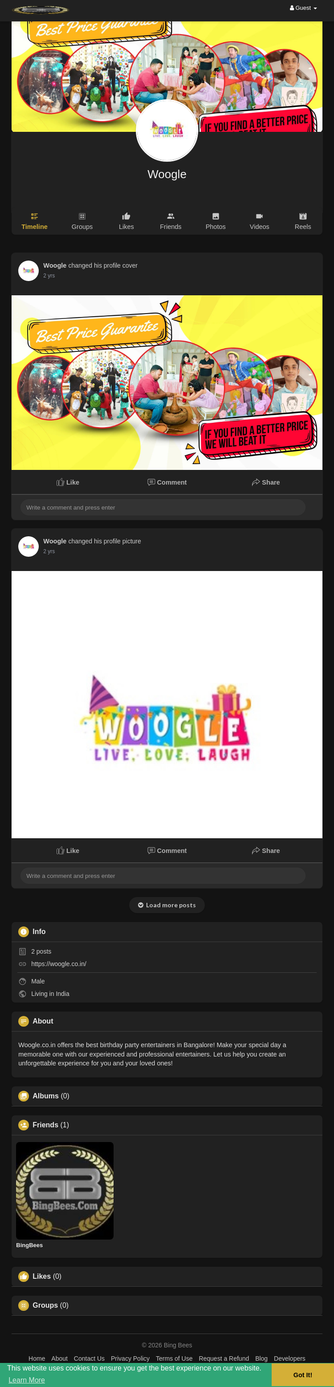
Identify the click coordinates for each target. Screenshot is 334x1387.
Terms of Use (174, 1358)
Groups (45, 1305)
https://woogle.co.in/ (58, 963)
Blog (261, 1358)
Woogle (167, 174)
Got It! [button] (302, 1375)
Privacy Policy (130, 1358)
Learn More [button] (26, 1380)
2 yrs (49, 276)
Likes (42, 1276)
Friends (45, 1125)
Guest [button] (303, 7)
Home (37, 1358)
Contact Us (89, 1358)
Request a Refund (224, 1358)
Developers (289, 1358)
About (59, 1358)
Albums (46, 1096)
